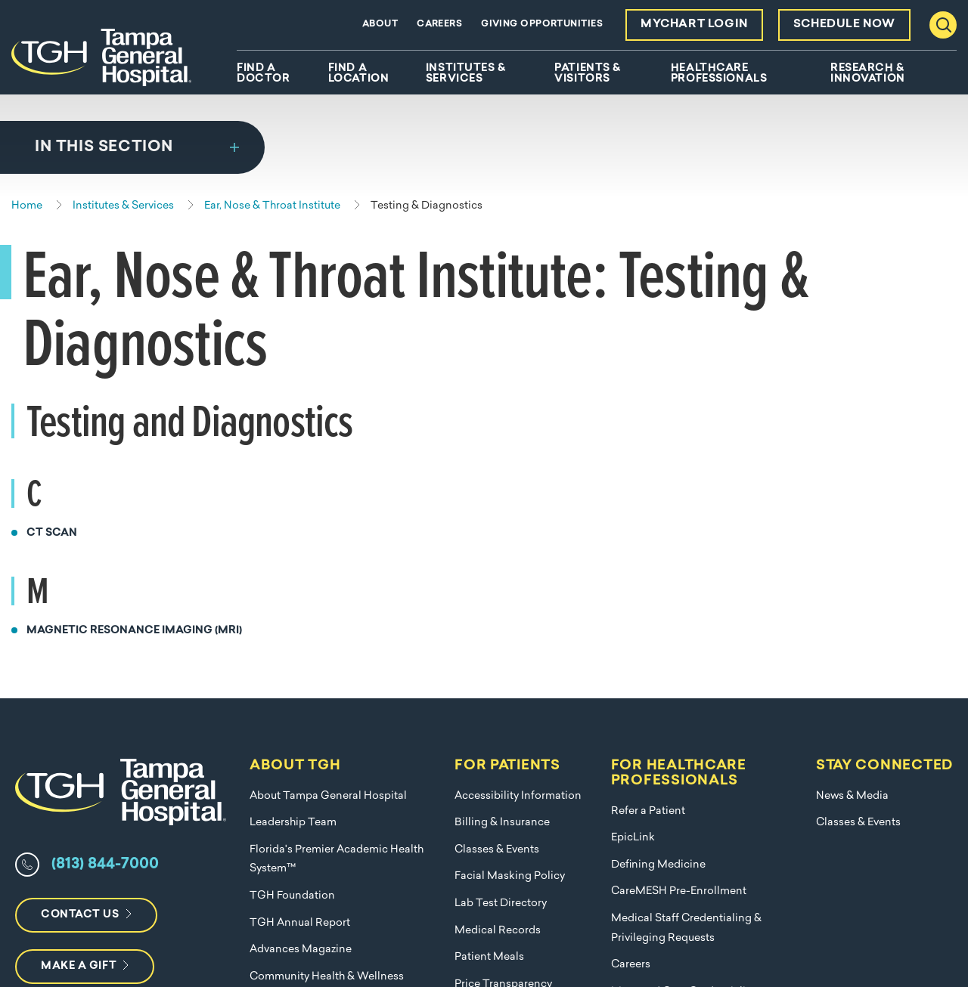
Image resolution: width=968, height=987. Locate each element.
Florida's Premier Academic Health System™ (337, 558)
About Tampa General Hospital (328, 495)
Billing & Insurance (502, 522)
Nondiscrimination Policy (314, 729)
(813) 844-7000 (105, 563)
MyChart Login (694, 24)
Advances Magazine (301, 648)
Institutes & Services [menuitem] (466, 74)
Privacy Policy (788, 928)
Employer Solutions (299, 702)
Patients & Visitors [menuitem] (587, 74)
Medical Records (498, 630)
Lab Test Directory (501, 602)
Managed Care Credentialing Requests (685, 700)
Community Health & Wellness (327, 676)
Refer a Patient (648, 510)
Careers (439, 24)
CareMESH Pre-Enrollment (678, 590)
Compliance (526, 928)
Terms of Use (889, 928)
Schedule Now (844, 24)
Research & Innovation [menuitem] (867, 74)
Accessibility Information (518, 495)
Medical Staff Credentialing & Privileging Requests (686, 627)
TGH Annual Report (300, 622)
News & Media (852, 495)
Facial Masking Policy (510, 575)
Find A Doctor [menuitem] (263, 74)
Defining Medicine (658, 564)
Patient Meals (489, 656)
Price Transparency (503, 683)
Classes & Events (497, 549)
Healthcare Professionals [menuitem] (719, 74)
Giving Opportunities (542, 24)
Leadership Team (293, 522)
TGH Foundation (292, 595)
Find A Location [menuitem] (358, 74)
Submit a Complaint (505, 710)
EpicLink (633, 537)
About (380, 24)
